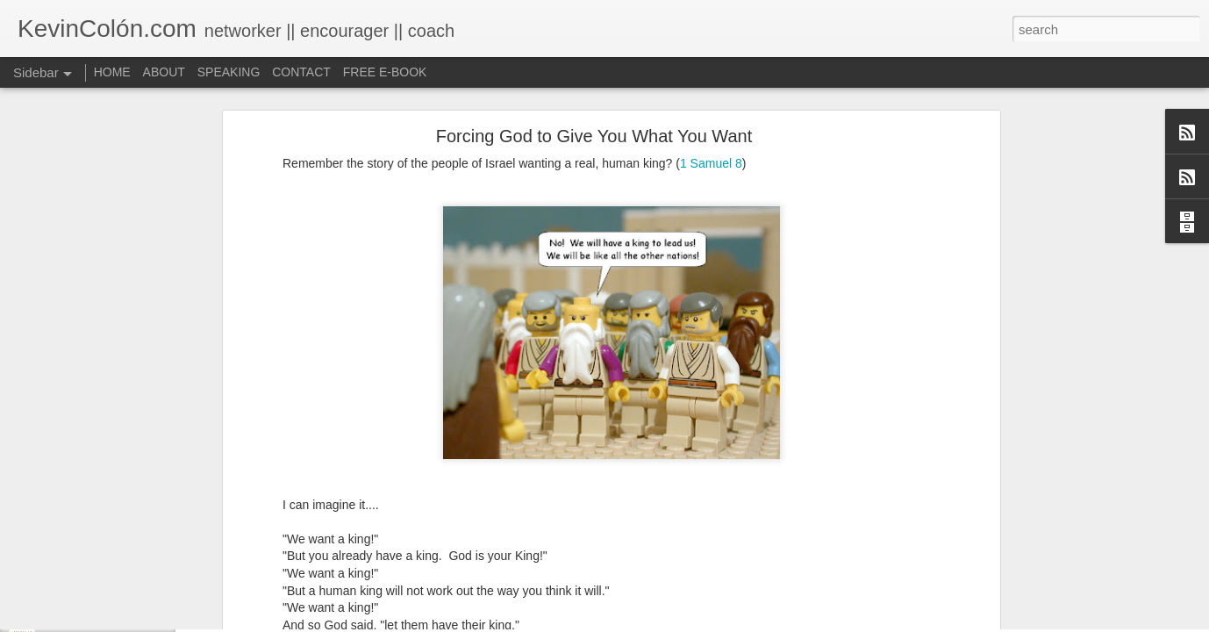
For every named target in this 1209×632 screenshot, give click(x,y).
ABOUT (164, 72)
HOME (112, 72)
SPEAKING (229, 72)
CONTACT (301, 72)
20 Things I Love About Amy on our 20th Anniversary (165, 581)
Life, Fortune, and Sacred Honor (118, 620)
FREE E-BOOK (385, 72)
